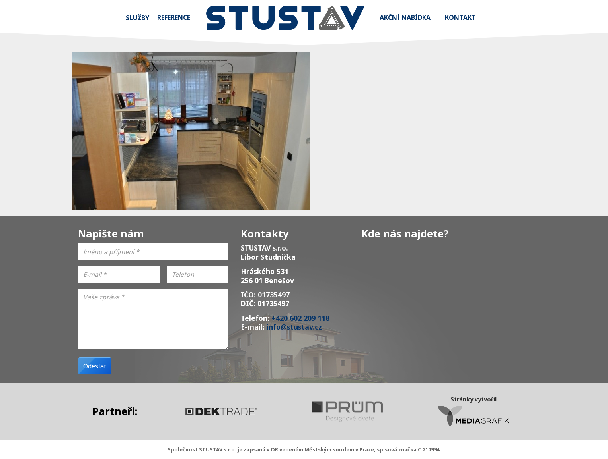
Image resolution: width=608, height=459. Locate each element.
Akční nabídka (405, 17)
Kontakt (460, 17)
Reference (173, 17)
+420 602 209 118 (300, 318)
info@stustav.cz (294, 327)
